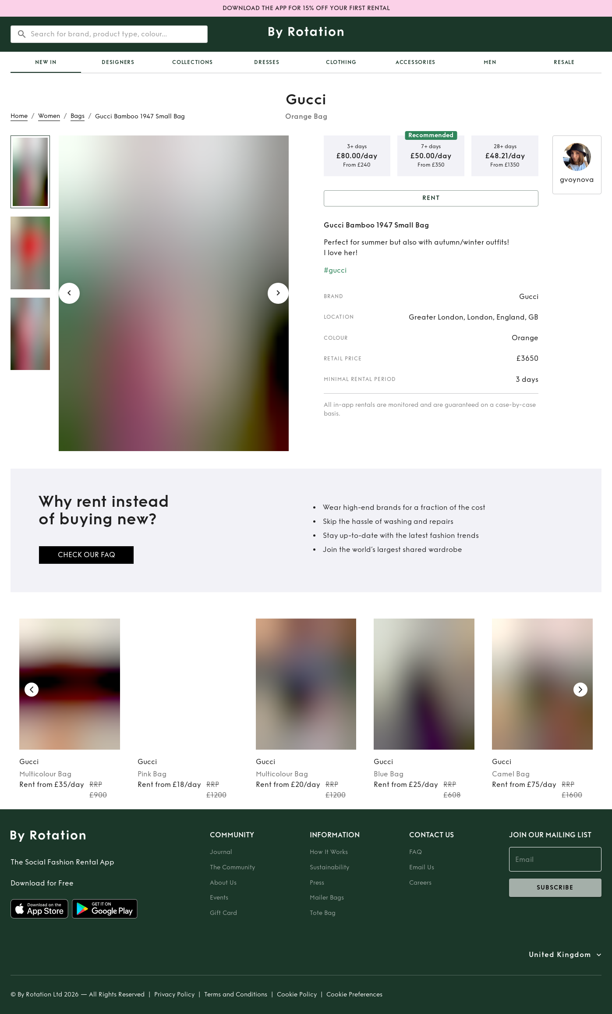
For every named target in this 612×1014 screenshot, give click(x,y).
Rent (431, 198)
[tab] (46, 62)
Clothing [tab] (341, 62)
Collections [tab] (192, 62)
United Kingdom (559, 955)
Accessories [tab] (415, 62)
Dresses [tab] (266, 62)
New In (46, 62)
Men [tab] (490, 62)
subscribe (555, 888)
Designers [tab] (118, 62)
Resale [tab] (564, 62)
